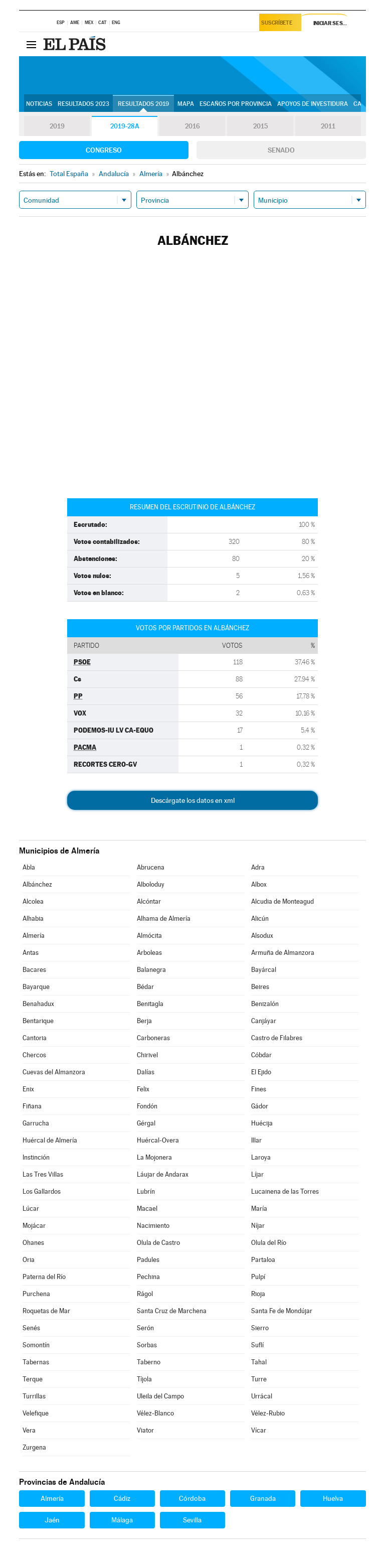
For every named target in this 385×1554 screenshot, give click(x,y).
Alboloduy (150, 884)
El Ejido (261, 1072)
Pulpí (258, 1277)
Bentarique (38, 1021)
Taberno (148, 1362)
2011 (328, 126)
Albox (259, 884)
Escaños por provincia (236, 103)
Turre (259, 1379)
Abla (29, 867)
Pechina (148, 1277)
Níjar (258, 1225)
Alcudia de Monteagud (282, 901)
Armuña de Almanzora (282, 952)
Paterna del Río (44, 1277)
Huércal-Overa (158, 1140)
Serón (145, 1328)
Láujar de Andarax (162, 1174)
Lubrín (146, 1191)
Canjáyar (263, 1021)
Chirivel (147, 1055)
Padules (148, 1259)
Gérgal (146, 1123)
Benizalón (265, 1004)
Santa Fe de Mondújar (281, 1311)
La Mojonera (154, 1157)
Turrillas (34, 1396)
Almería (34, 935)
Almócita (149, 935)
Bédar (145, 987)
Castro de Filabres (276, 1038)
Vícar (258, 1430)
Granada (263, 1498)
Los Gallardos (42, 1191)
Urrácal (261, 1396)
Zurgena (34, 1447)
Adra (258, 867)
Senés (31, 1328)
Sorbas (147, 1345)
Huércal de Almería (50, 1140)
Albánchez (37, 884)
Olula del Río (268, 1242)
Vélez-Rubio (268, 1413)
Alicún (260, 918)
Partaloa (263, 1259)
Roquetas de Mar (46, 1311)
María (259, 1208)
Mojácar (34, 1225)
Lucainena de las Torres (285, 1191)
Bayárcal (263, 969)
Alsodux (262, 935)
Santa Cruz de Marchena (172, 1311)
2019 (57, 126)
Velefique (36, 1413)
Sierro (260, 1328)
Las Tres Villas (43, 1174)
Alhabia (33, 918)
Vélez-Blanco (155, 1413)
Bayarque (36, 987)
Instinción (36, 1157)
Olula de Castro (158, 1242)
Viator (145, 1430)
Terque (33, 1379)
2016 (192, 126)
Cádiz (122, 1498)
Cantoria (35, 1038)
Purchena (36, 1294)
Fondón (147, 1106)
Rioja (258, 1294)
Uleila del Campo (160, 1396)
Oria (29, 1259)
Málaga (122, 1520)
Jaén (52, 1520)
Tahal (259, 1362)
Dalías (145, 1072)
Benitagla (150, 1004)
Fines (258, 1089)
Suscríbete (278, 23)
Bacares (34, 969)
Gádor (259, 1106)
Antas (31, 952)
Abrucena (150, 867)
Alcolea (33, 901)
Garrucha (36, 1123)
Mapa (185, 103)
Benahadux (38, 1004)
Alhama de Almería (163, 918)
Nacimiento (153, 1225)
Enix (28, 1089)
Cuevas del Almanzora (54, 1072)
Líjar (257, 1174)
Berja (144, 1021)
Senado (281, 150)
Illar (256, 1140)
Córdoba (192, 1498)
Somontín (36, 1345)
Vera (29, 1430)
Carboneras (153, 1038)
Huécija (262, 1123)
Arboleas (149, 952)
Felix (143, 1089)
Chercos (34, 1055)
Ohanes (33, 1242)
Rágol (145, 1294)
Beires (260, 987)
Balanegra (151, 969)
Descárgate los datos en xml (193, 800)
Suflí (257, 1345)
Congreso (104, 150)
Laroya (261, 1157)
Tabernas (36, 1362)
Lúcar (31, 1208)
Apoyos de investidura (312, 103)
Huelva (333, 1498)
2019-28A (124, 126)
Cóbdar (261, 1055)
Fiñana (32, 1106)
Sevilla (192, 1520)
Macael (147, 1208)
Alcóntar (149, 901)
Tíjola (144, 1379)
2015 (260, 126)
